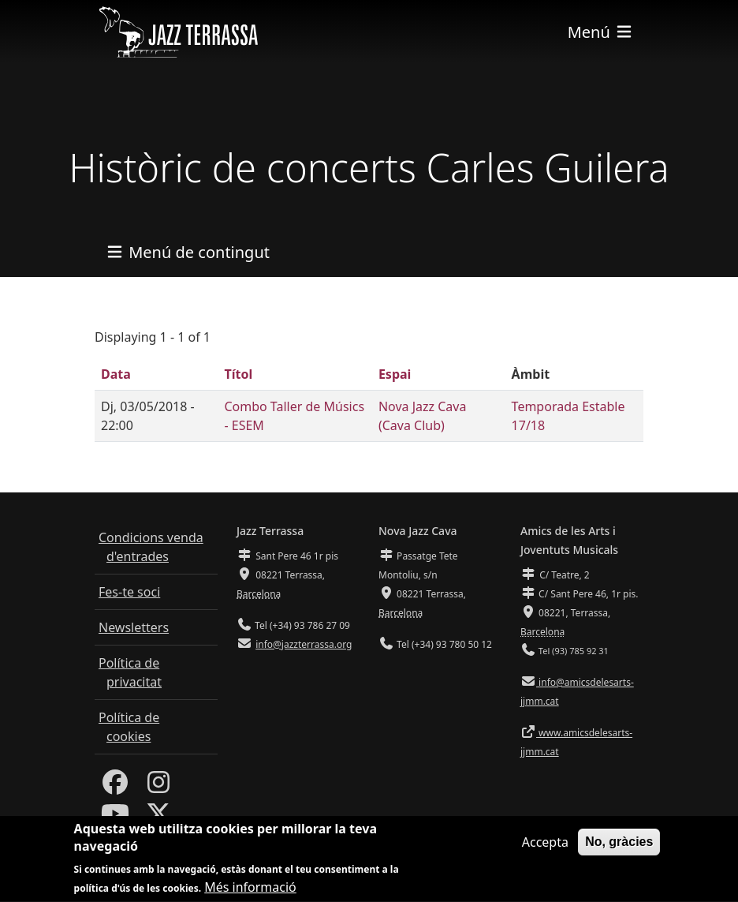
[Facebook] (115, 786)
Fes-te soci (129, 592)
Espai (394, 374)
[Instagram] (158, 786)
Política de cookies (129, 727)
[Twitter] (158, 818)
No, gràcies (619, 850)
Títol (238, 374)
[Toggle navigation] (600, 32)
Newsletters (134, 627)
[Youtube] (115, 818)
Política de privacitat (130, 672)
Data (116, 374)
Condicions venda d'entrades (151, 547)
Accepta (545, 850)
